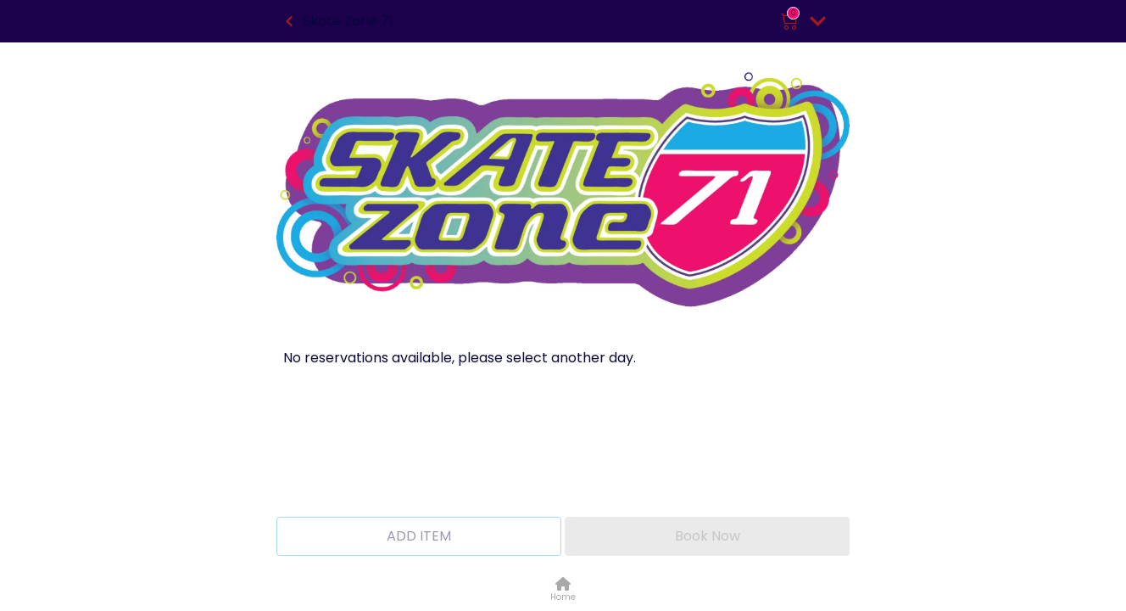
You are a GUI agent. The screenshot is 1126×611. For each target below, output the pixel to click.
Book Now (707, 536)
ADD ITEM (419, 536)
